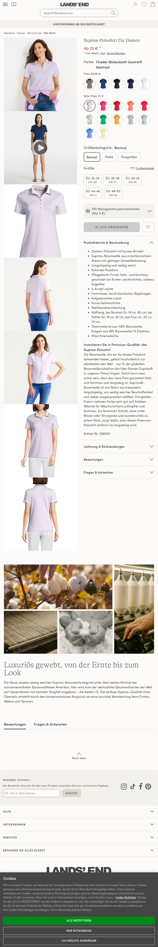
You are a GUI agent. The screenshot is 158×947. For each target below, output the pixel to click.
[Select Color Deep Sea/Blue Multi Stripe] (89, 84)
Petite (109, 157)
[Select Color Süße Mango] (117, 119)
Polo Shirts (50, 32)
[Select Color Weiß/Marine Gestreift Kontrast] (130, 119)
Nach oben (79, 755)
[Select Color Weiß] (144, 84)
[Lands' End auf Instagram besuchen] (124, 787)
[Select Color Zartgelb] (103, 133)
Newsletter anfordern (16, 780)
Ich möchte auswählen (79, 940)
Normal (92, 157)
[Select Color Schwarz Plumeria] (89, 119)
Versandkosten (116, 53)
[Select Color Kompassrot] (117, 106)
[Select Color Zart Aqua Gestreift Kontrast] (144, 119)
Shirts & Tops (34, 32)
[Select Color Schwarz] (117, 84)
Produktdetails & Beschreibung (119, 242)
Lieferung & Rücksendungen (119, 446)
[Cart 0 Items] (153, 4)
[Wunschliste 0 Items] (144, 4)
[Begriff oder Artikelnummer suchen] (79, 13)
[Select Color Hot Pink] (103, 106)
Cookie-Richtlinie (125, 897)
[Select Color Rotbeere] (144, 106)
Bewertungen (15, 724)
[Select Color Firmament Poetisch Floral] (103, 84)
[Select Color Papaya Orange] (130, 106)
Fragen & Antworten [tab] (50, 724)
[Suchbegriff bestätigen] (113, 13)
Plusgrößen (129, 157)
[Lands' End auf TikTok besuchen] (131, 787)
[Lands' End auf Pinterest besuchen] (147, 787)
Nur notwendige (79, 931)
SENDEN (71, 793)
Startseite (9, 32)
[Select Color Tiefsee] (130, 84)
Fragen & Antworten (119, 472)
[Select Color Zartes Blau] (89, 133)
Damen (21, 32)
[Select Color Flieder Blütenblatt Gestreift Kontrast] (89, 106)
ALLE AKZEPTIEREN (79, 920)
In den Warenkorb (111, 227)
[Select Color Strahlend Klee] (103, 119)
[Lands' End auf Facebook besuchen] (139, 787)
